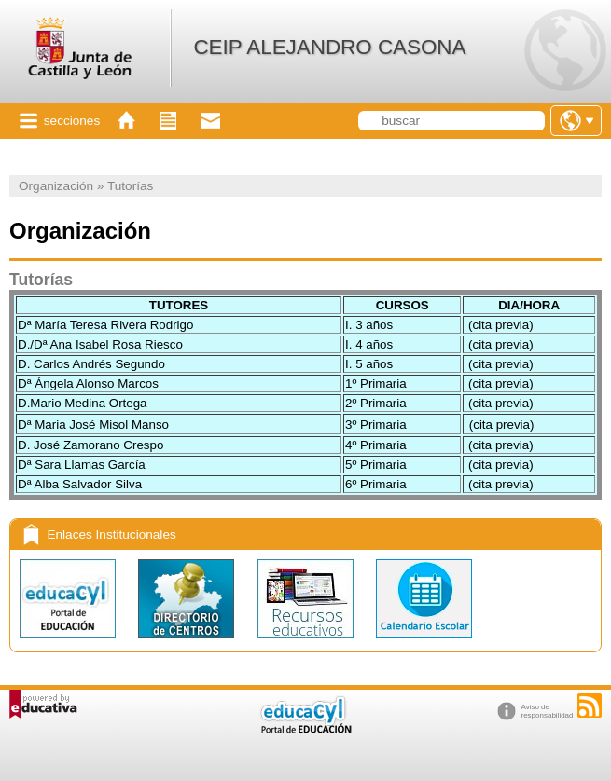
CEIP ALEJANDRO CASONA (329, 47)
